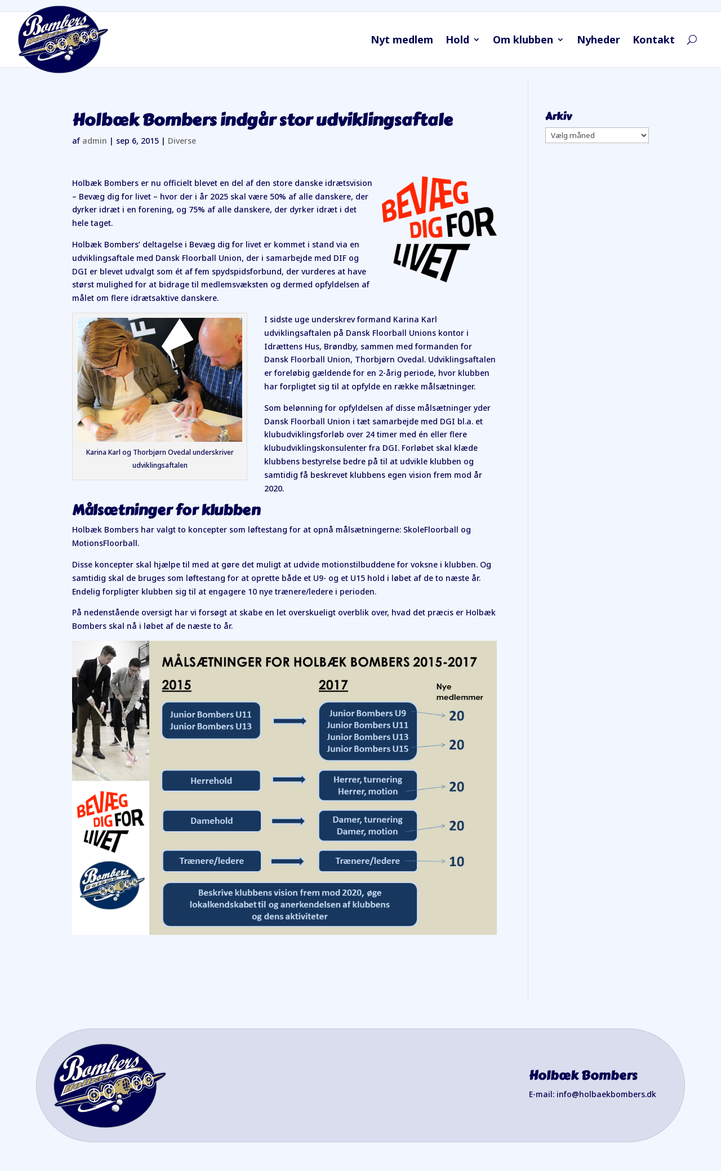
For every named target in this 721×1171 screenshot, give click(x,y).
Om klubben (523, 41)
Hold (457, 41)
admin (94, 140)
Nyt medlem (402, 41)
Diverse (182, 140)
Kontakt (654, 41)
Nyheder (598, 41)
